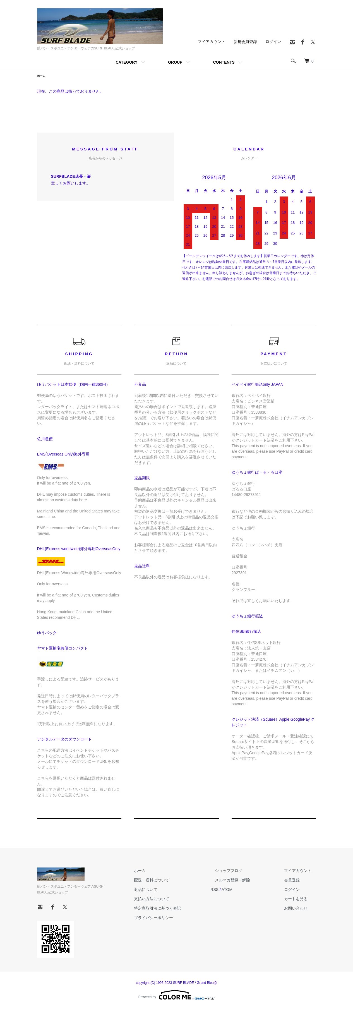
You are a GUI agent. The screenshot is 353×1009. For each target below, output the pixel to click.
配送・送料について (174, 881)
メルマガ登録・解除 (246, 881)
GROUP (175, 62)
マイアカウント (211, 41)
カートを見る (300, 899)
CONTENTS (224, 62)
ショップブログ (242, 871)
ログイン (273, 41)
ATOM (244, 890)
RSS (233, 890)
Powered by (176, 996)
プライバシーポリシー (176, 918)
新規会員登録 (245, 41)
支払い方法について (174, 899)
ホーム (42, 76)
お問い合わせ (300, 909)
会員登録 (296, 881)
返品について (168, 890)
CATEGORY (126, 62)
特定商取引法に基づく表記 (180, 909)
